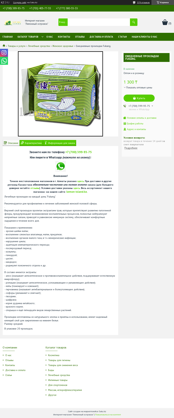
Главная (7, 36)
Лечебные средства (39, 46)
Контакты (64, 36)
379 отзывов (143, 2)
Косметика (53, 355)
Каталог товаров (28, 36)
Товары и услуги (16, 46)
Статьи (122, 36)
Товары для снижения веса (63, 365)
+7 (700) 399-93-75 (78, 152)
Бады (51, 370)
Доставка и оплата (101, 36)
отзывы (34, 188)
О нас (49, 36)
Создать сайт (19, 2)
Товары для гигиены (59, 360)
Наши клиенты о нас (144, 36)
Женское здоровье (62, 46)
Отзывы (80, 36)
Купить (141, 98)
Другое (52, 395)
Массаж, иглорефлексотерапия (65, 390)
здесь (80, 181)
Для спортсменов (57, 385)
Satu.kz (102, 411)
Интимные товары (57, 380)
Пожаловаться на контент (108, 414)
